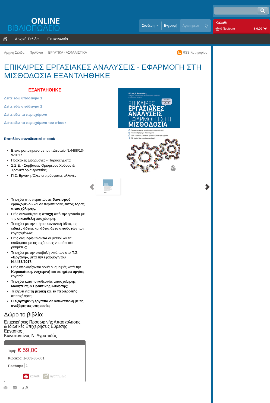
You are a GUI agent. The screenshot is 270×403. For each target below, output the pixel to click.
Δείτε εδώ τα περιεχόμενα (25, 114)
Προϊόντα (36, 52)
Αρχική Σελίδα (27, 39)
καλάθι (35, 376)
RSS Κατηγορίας (195, 52)
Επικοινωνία (57, 39)
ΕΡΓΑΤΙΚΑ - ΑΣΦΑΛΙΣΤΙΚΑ (67, 52)
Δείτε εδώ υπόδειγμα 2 (23, 106)
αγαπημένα (58, 376)
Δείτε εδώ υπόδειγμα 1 (23, 98)
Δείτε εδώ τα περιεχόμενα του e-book (35, 123)
